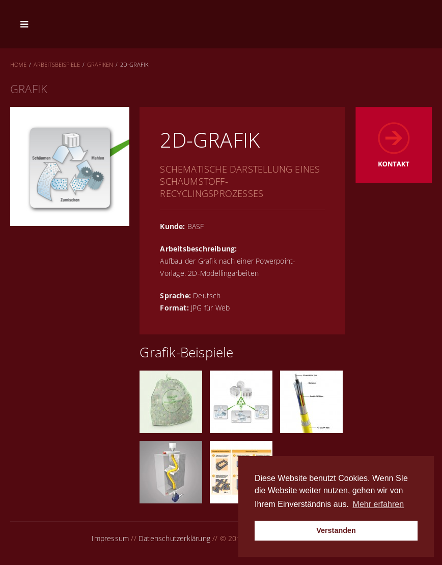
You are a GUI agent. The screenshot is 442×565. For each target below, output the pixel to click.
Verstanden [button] (336, 530)
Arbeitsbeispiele (57, 64)
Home (18, 64)
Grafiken (100, 64)
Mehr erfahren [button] (378, 504)
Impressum (110, 538)
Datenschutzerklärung (174, 538)
